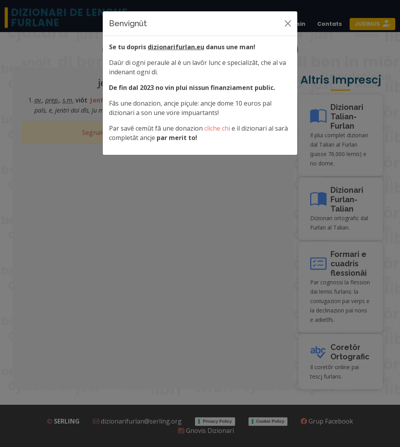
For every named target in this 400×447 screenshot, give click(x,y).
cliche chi (217, 128)
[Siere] (288, 23)
